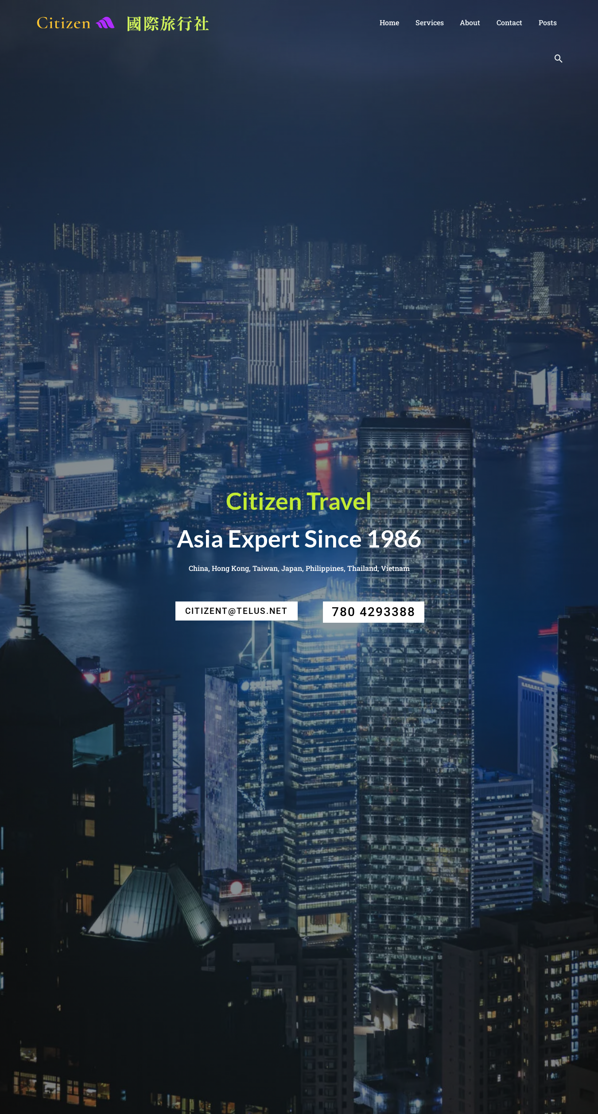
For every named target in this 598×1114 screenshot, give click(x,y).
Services (437, 22)
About (475, 22)
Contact (512, 22)
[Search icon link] (558, 58)
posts (549, 22)
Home (398, 22)
